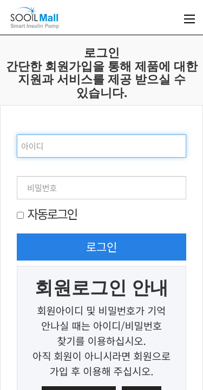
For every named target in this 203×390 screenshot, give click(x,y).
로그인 (101, 246)
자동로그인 (52, 213)
